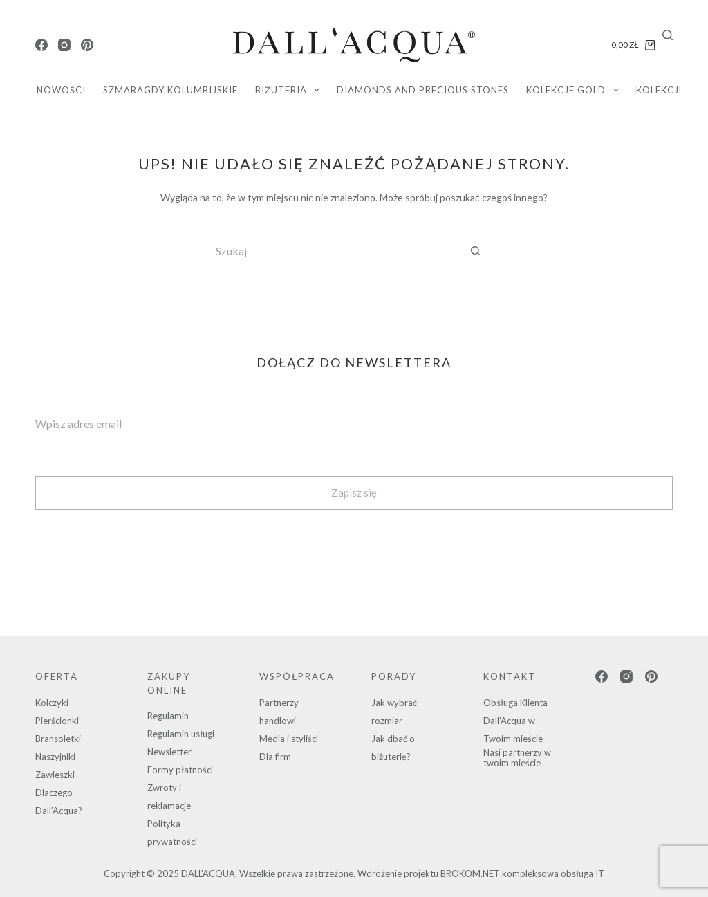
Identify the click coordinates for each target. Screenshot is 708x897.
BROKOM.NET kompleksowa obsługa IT (522, 873)
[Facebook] (41, 45)
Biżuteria (290, 90)
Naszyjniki (55, 756)
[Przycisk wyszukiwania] (475, 251)
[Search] (667, 35)
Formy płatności (180, 769)
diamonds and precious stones (423, 89)
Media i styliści (288, 738)
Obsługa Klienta (515, 702)
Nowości (61, 89)
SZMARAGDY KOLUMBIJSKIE (170, 89)
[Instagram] (64, 45)
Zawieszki (55, 774)
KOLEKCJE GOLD (575, 90)
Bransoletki (58, 738)
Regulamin (168, 715)
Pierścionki (57, 720)
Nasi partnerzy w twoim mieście (517, 758)
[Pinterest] (87, 45)
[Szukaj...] (337, 251)
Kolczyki (51, 702)
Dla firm (275, 756)
